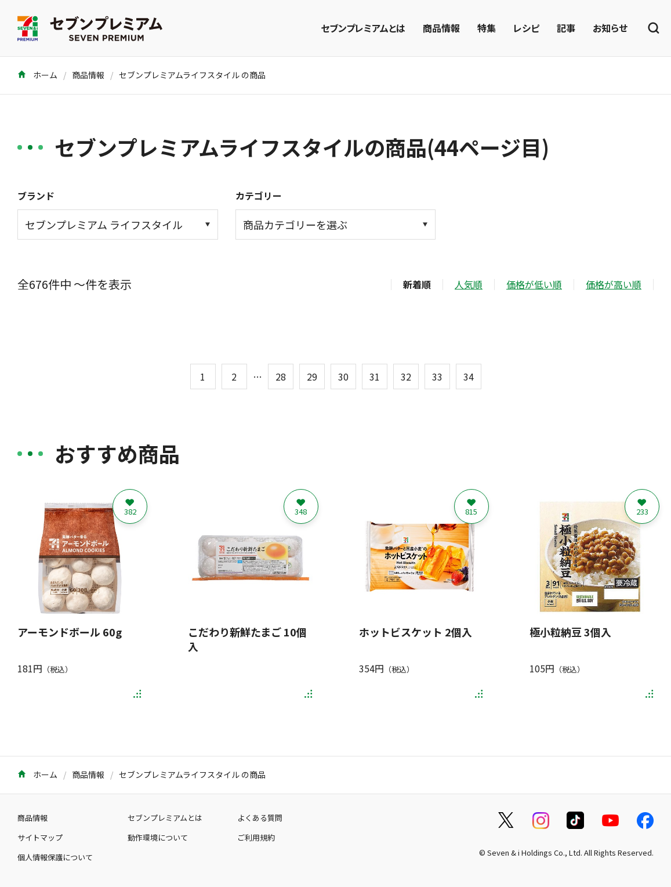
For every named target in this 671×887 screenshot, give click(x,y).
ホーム (37, 75)
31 (374, 376)
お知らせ (610, 28)
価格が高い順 (613, 284)
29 (312, 376)
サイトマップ (40, 837)
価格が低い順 (534, 284)
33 (437, 376)
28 (280, 376)
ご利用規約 (256, 837)
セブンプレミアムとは (363, 28)
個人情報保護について (55, 857)
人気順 (469, 284)
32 (406, 376)
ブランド (36, 195)
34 (468, 376)
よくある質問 (259, 817)
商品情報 (441, 28)
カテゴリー (258, 195)
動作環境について (158, 837)
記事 (566, 28)
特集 (486, 28)
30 (343, 376)
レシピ (526, 28)
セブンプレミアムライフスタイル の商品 (192, 75)
